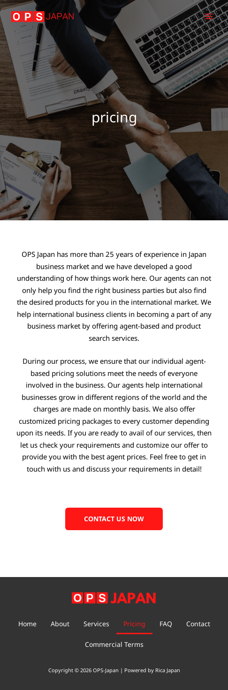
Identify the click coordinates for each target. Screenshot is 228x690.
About (60, 623)
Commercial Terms (114, 644)
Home (27, 623)
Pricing (134, 623)
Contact (198, 623)
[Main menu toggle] (209, 17)
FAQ (166, 623)
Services (96, 623)
